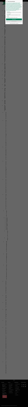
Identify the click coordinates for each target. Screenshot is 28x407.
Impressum (17, 23)
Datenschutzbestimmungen (13, 23)
